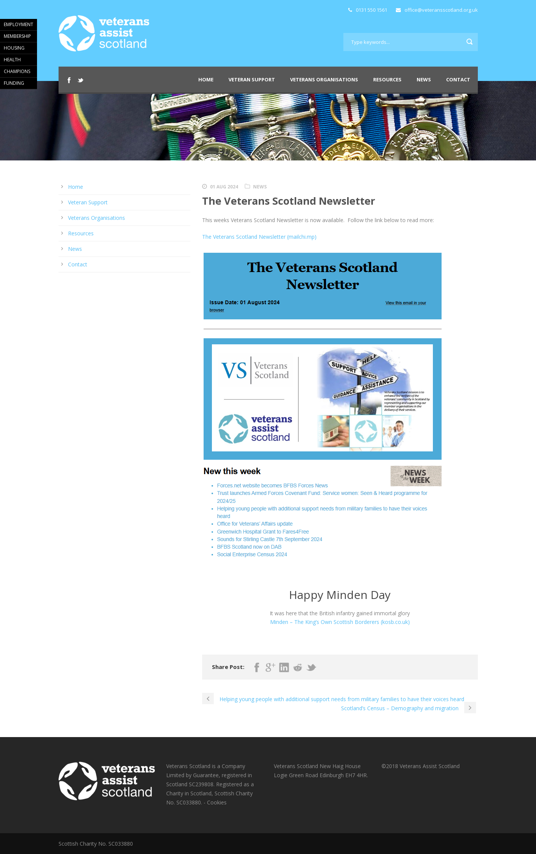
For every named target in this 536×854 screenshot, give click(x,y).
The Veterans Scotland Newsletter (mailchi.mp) (259, 236)
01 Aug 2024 (224, 187)
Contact (458, 79)
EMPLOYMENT (18, 24)
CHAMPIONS (17, 71)
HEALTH (12, 59)
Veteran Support (252, 79)
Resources (387, 79)
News (424, 79)
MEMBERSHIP (17, 36)
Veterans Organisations (324, 79)
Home (205, 79)
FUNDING (14, 83)
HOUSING (14, 48)
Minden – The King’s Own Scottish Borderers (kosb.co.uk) (340, 621)
